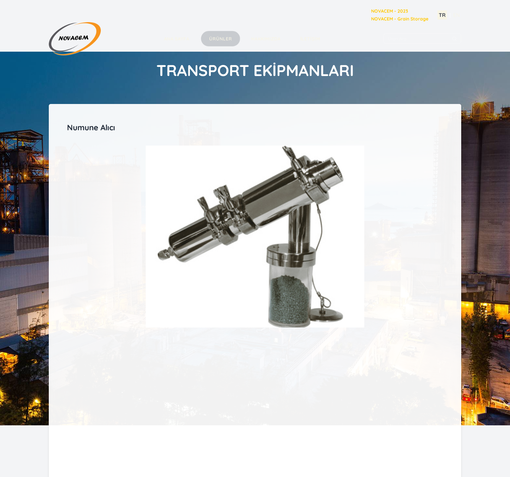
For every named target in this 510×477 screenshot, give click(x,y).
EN (456, 15)
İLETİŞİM (310, 39)
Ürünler (220, 39)
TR (442, 15)
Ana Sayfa (177, 39)
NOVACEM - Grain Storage (399, 19)
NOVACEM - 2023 (389, 11)
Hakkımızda (266, 39)
